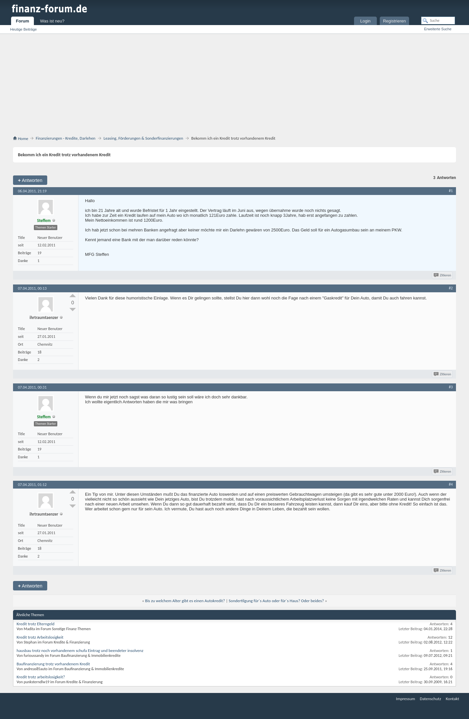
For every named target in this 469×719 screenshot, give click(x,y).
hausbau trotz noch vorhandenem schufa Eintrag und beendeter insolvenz (80, 650)
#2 (451, 288)
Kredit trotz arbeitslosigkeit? (41, 676)
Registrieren (394, 21)
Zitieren (442, 275)
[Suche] (438, 20)
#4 (451, 484)
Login (365, 21)
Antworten (30, 180)
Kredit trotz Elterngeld (35, 623)
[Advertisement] (234, 82)
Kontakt (452, 698)
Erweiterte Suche (437, 29)
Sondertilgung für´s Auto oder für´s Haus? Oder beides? (276, 600)
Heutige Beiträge (23, 29)
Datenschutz (430, 698)
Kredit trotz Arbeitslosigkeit (40, 637)
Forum (22, 21)
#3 (451, 387)
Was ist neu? (52, 21)
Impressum (405, 698)
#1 (451, 190)
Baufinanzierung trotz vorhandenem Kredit (53, 663)
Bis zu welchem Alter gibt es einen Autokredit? (185, 600)
